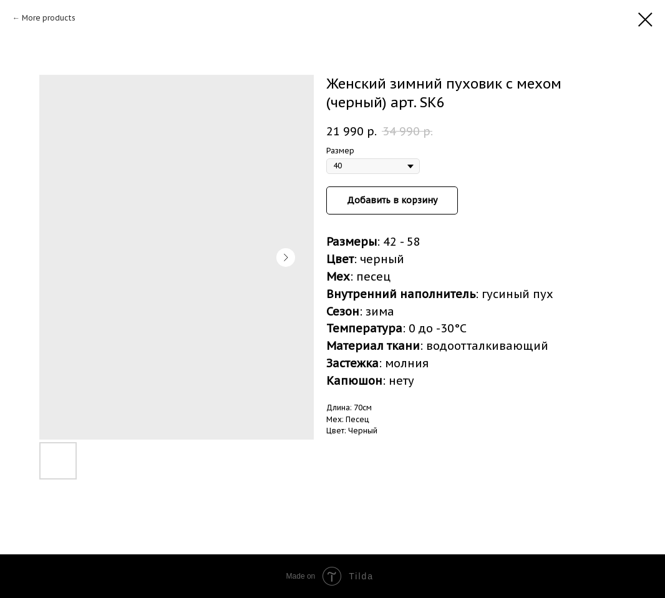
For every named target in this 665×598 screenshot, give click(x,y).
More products (48, 17)
